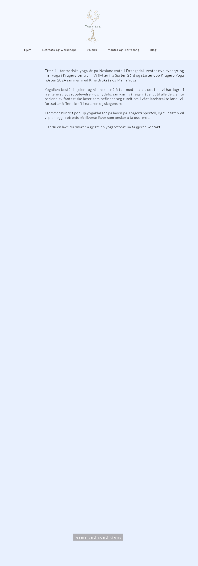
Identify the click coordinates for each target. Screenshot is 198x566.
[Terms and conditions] (98, 537)
